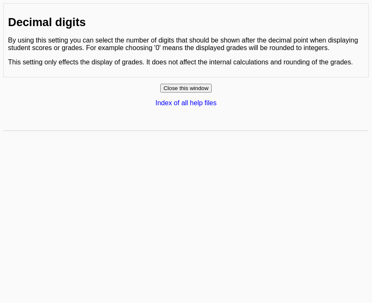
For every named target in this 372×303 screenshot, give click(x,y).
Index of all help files (186, 102)
